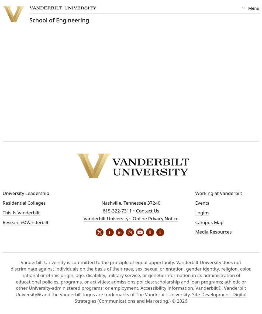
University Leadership (26, 193)
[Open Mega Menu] (250, 8)
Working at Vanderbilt (218, 193)
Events (202, 203)
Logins (202, 213)
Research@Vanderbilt (26, 222)
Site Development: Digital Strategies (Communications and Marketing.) (160, 298)
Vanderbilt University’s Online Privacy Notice (131, 218)
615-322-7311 (117, 211)
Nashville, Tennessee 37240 (131, 203)
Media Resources (213, 232)
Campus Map (209, 222)
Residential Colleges (24, 203)
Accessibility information (166, 288)
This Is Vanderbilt (21, 213)
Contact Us (147, 211)
